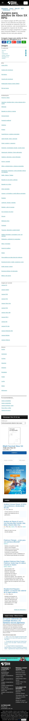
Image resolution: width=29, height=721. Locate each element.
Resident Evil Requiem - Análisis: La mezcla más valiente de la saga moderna (15, 590)
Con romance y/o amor (7, 211)
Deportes (3, 363)
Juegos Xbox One (6, 303)
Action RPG (4, 65)
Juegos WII (4, 321)
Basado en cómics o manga (8, 111)
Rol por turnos (5, 88)
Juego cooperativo (6, 403)
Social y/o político (6, 248)
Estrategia (4, 372)
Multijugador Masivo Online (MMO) (10, 83)
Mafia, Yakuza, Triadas (7, 175)
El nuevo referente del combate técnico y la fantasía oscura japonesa (14, 621)
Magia (3, 252)
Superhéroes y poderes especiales (10, 134)
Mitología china (5, 221)
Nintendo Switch (20, 672)
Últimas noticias (20, 671)
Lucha (3, 381)
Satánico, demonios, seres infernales (10, 157)
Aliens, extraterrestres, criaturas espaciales (12, 166)
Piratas (3, 129)
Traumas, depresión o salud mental (10, 230)
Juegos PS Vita (5, 326)
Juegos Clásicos (5, 340)
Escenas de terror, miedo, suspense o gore (12, 262)
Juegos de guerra (6, 410)
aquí (19, 719)
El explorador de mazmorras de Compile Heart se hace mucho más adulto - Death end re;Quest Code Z (15, 643)
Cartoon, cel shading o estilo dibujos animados (13, 193)
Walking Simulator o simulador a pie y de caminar (11, 235)
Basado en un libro (6, 184)
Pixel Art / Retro (5, 97)
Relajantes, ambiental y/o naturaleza (10, 239)
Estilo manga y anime (7, 266)
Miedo (3, 386)
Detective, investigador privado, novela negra (13, 147)
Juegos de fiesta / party (7, 405)
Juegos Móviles (5, 335)
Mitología (3, 106)
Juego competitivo (6, 400)
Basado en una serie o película (9, 179)
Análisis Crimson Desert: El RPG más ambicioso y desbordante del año (15, 506)
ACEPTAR (24, 719)
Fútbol (3, 376)
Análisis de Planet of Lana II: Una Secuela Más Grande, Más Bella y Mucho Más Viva (14, 523)
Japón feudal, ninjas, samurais (9, 138)
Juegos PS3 (4, 308)
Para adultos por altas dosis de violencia (11, 257)
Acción (3, 349)
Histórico (3, 125)
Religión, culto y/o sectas (7, 207)
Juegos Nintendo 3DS (7, 330)
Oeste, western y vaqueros (8, 143)
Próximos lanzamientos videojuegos (5, 672)
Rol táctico (4, 74)
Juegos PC (4, 285)
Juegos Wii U (4, 317)
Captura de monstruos (7, 70)
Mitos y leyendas (5, 243)
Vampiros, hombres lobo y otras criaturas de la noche (13, 103)
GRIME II (18, 698)
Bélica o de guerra (6, 275)
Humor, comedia (5, 161)
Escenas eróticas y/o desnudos (9, 271)
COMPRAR (14, 452)
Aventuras (4, 354)
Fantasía (3, 225)
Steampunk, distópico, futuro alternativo (11, 152)
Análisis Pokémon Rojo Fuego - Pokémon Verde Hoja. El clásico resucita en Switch (15, 563)
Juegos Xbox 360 (5, 312)
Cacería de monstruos (7, 79)
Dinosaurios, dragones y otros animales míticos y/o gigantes (13, 171)
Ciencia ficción (5, 116)
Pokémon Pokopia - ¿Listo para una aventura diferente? (14, 541)
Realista (3, 198)
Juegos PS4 (4, 298)
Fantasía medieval (6, 120)
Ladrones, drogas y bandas (8, 202)
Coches (3, 358)
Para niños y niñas (6, 408)
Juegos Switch (5, 289)
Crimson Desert (20, 693)
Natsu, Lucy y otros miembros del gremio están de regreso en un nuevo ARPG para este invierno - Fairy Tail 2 (15, 638)
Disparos (3, 367)
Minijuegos (4, 390)
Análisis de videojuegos (19, 609)
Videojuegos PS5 (21, 674)
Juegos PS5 (4, 294)
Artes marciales (5, 189)
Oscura (3, 216)
